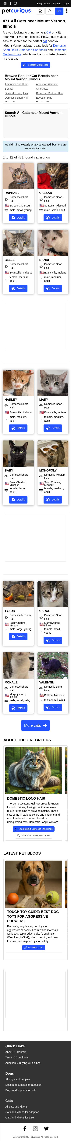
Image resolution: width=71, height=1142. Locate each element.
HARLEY (11, 399)
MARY (43, 399)
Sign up (57, 3)
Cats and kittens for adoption (22, 1112)
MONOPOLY (48, 470)
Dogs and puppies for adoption (23, 1084)
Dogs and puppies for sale (20, 1090)
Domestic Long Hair (16, 93)
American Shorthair (16, 84)
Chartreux (42, 88)
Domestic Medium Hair (49, 93)
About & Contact (15, 1052)
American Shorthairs (33, 50)
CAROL (44, 611)
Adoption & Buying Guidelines (22, 1062)
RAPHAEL (12, 192)
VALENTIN (46, 682)
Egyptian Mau (44, 97)
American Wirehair (47, 84)
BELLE (9, 259)
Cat (48, 32)
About (47, 3)
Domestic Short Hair (16, 97)
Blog (39, 3)
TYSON (10, 611)
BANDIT (45, 259)
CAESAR (45, 192)
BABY (9, 470)
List (59, 11)
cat (45, 41)
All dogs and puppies (17, 1079)
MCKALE (11, 682)
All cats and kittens (16, 1106)
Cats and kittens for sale (19, 1117)
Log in (66, 3)
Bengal (9, 88)
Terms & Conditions (16, 1057)
